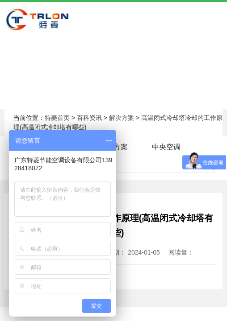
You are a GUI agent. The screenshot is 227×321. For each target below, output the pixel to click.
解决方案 (121, 117)
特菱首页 (57, 117)
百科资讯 (89, 117)
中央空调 (166, 147)
